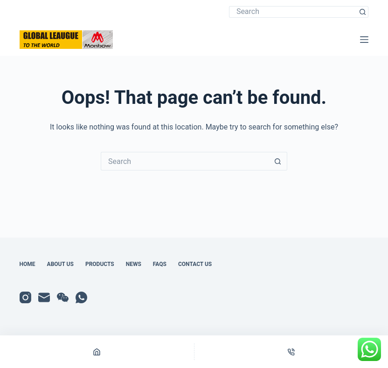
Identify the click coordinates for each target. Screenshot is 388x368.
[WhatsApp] (81, 297)
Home (27, 264)
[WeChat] (63, 297)
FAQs (159, 264)
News (133, 264)
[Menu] (364, 39)
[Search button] (362, 12)
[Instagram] (25, 297)
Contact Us (195, 264)
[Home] (97, 352)
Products (99, 264)
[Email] (44, 297)
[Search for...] (293, 12)
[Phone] (291, 352)
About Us (60, 264)
